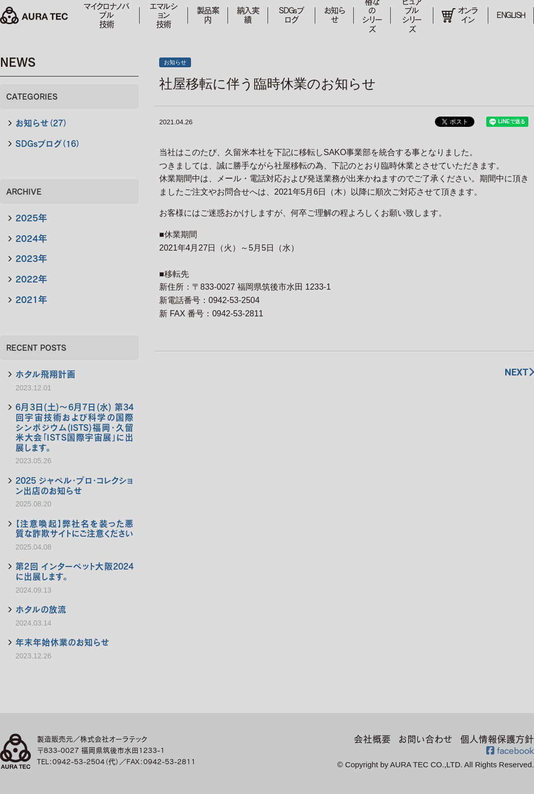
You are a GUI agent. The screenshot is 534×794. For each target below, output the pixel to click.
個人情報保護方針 (497, 739)
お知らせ (334, 15)
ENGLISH (511, 15)
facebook (510, 750)
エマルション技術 (163, 15)
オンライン (460, 15)
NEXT (519, 372)
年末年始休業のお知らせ (62, 642)
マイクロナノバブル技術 (106, 15)
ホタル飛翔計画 (45, 374)
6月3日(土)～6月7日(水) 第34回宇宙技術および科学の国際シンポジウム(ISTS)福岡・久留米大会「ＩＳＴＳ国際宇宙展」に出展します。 (74, 427)
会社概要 (372, 739)
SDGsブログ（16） (47, 143)
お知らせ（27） (41, 123)
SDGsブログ (291, 15)
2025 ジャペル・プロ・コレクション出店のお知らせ (74, 485)
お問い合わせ (425, 739)
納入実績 (248, 15)
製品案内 (208, 15)
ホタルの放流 (40, 609)
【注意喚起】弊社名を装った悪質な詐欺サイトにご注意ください (74, 528)
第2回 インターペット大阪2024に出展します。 (74, 571)
